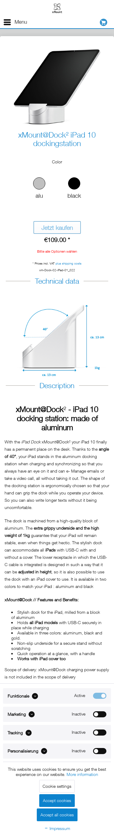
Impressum (57, 828)
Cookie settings (57, 786)
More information (82, 774)
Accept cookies (57, 800)
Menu (15, 21)
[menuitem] (15, 22)
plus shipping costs (68, 263)
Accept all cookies (57, 814)
